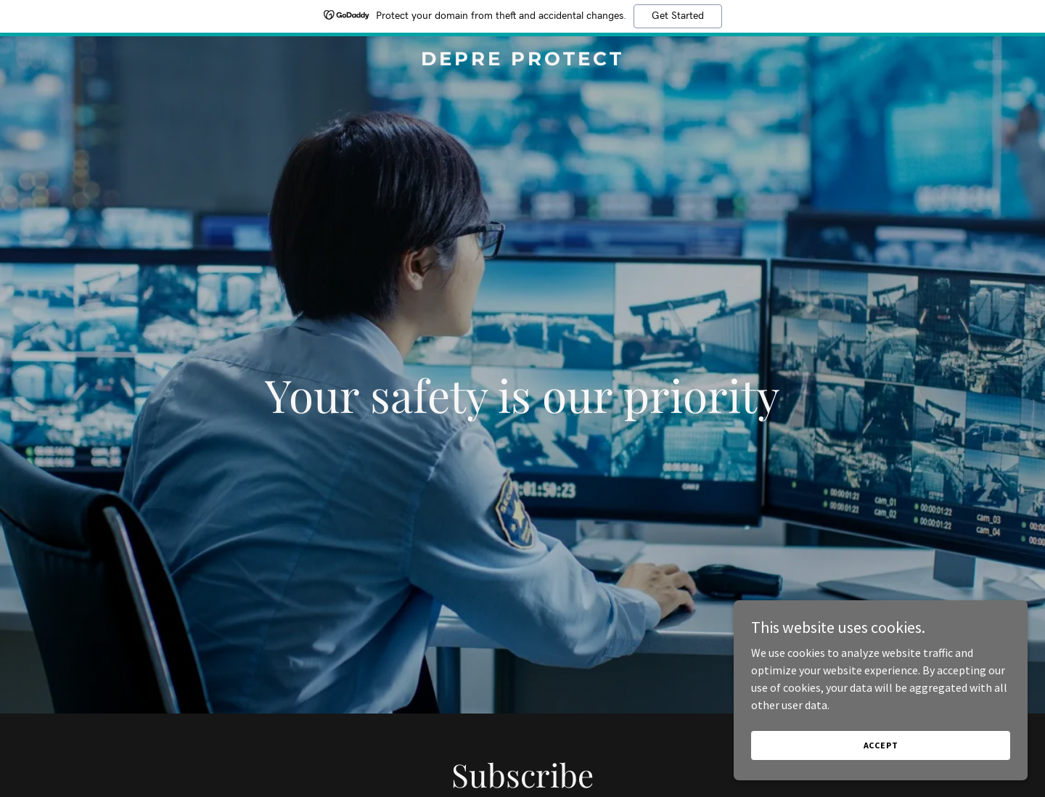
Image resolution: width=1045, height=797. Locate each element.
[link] (522, 61)
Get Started (678, 16)
